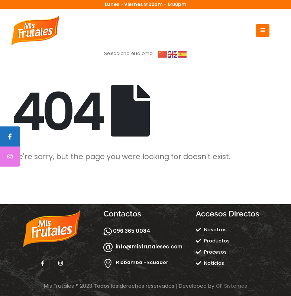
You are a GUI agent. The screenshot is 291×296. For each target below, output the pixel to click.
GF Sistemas (231, 286)
